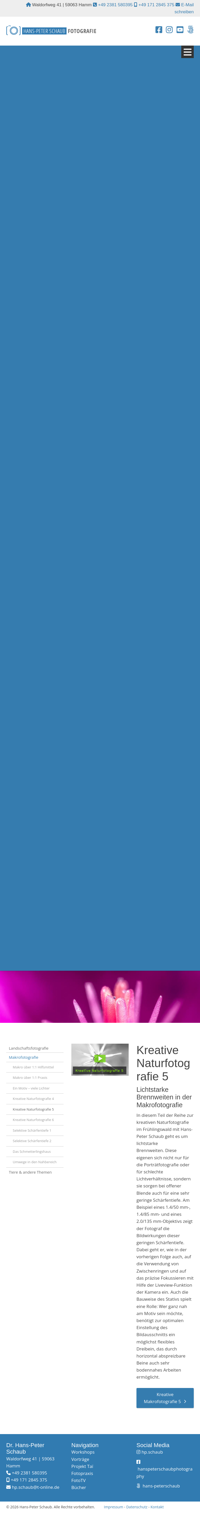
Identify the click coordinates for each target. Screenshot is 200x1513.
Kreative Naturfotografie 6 (33, 1120)
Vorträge (80, 1459)
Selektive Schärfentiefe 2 (32, 1141)
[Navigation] (187, 52)
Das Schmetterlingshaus (32, 1151)
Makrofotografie (23, 1057)
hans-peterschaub (160, 1486)
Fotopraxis (82, 1474)
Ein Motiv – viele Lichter (31, 1088)
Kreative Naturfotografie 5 (33, 1109)
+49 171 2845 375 (156, 4)
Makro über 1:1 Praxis (30, 1078)
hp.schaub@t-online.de (35, 1487)
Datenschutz (136, 1507)
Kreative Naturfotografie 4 (33, 1099)
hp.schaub (152, 1452)
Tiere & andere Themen (30, 1172)
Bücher (78, 1488)
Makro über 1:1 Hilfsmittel (33, 1067)
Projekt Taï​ (82, 1467)
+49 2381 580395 (115, 4)
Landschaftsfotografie (28, 1048)
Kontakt (157, 1507)
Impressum (113, 1507)
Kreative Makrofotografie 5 (162, 1398)
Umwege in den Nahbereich (35, 1162)
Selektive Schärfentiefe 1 (32, 1130)
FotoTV (78, 1481)
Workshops (83, 1452)
